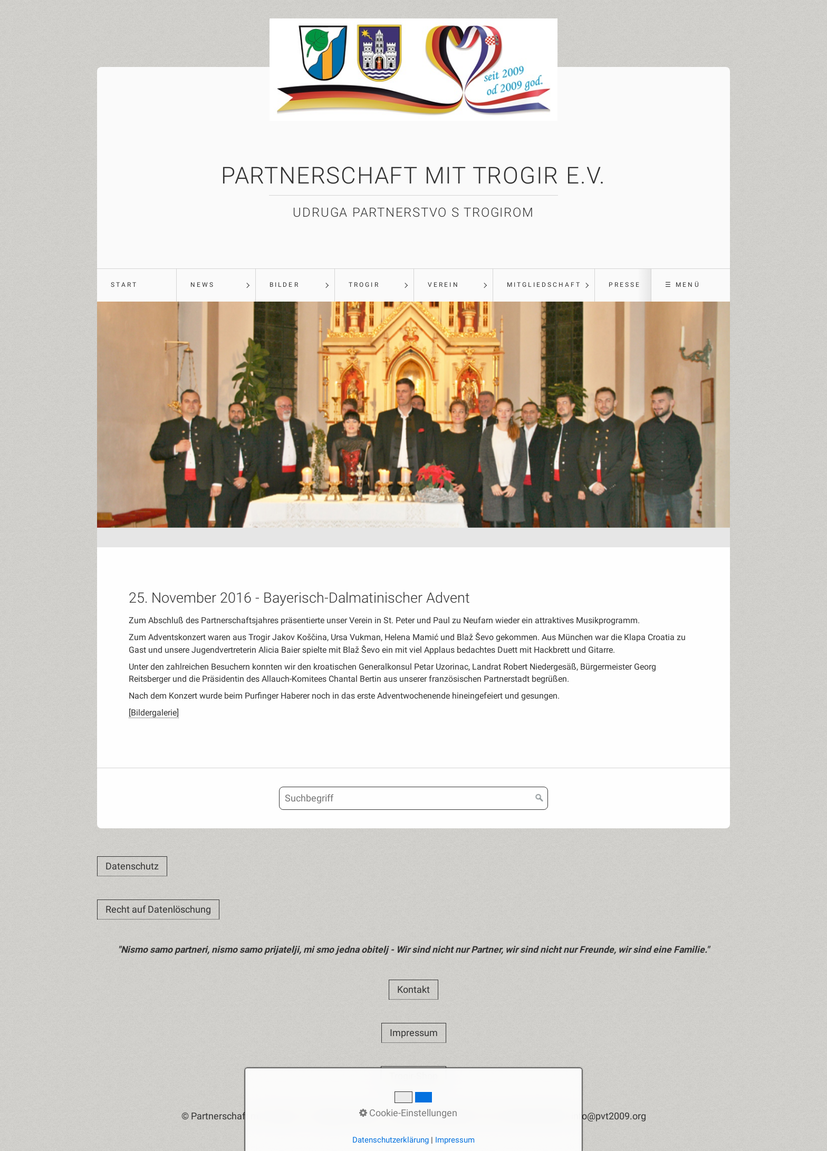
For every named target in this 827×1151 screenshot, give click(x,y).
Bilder (284, 284)
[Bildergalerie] (154, 713)
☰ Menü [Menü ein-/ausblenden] (682, 284)
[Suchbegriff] (413, 798)
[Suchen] (539, 798)
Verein (443, 284)
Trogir (364, 284)
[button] (132, 866)
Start (124, 284)
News (202, 284)
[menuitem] (136, 285)
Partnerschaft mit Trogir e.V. (413, 175)
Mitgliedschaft (544, 284)
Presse (625, 284)
